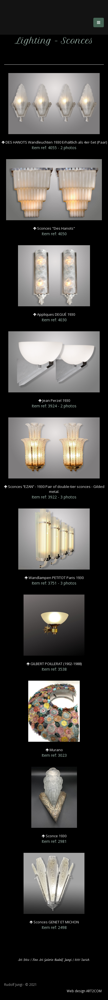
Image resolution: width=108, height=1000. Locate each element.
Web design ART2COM (84, 991)
